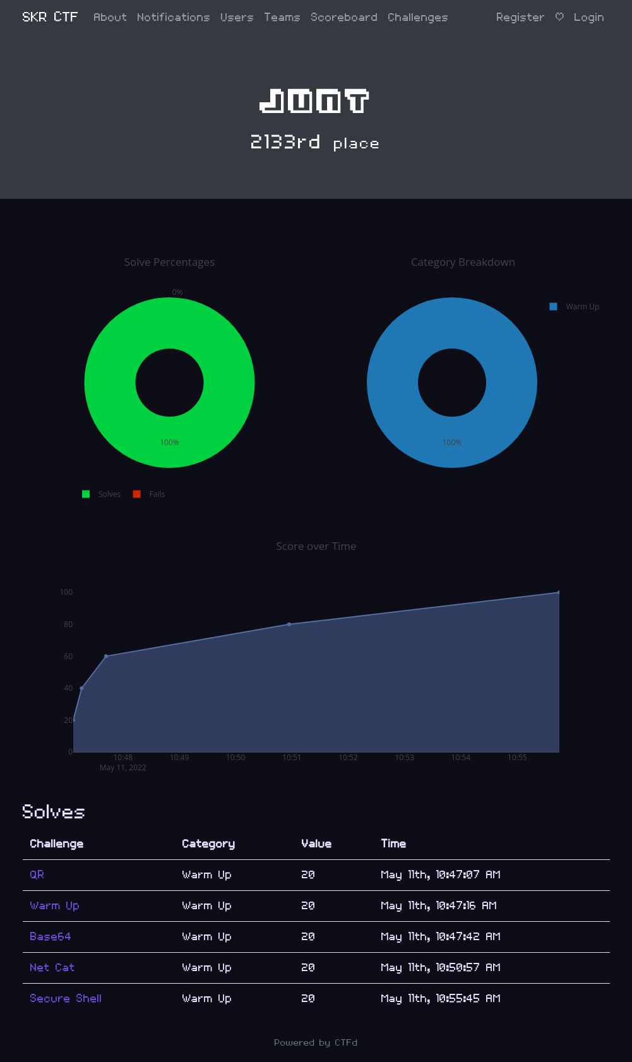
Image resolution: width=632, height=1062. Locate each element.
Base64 (51, 937)
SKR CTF (51, 17)
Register (521, 17)
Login (590, 17)
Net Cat (52, 968)
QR (37, 875)
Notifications (174, 17)
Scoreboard (344, 17)
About (111, 17)
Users (237, 17)
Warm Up (55, 906)
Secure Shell (66, 999)
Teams (283, 17)
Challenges (418, 17)
